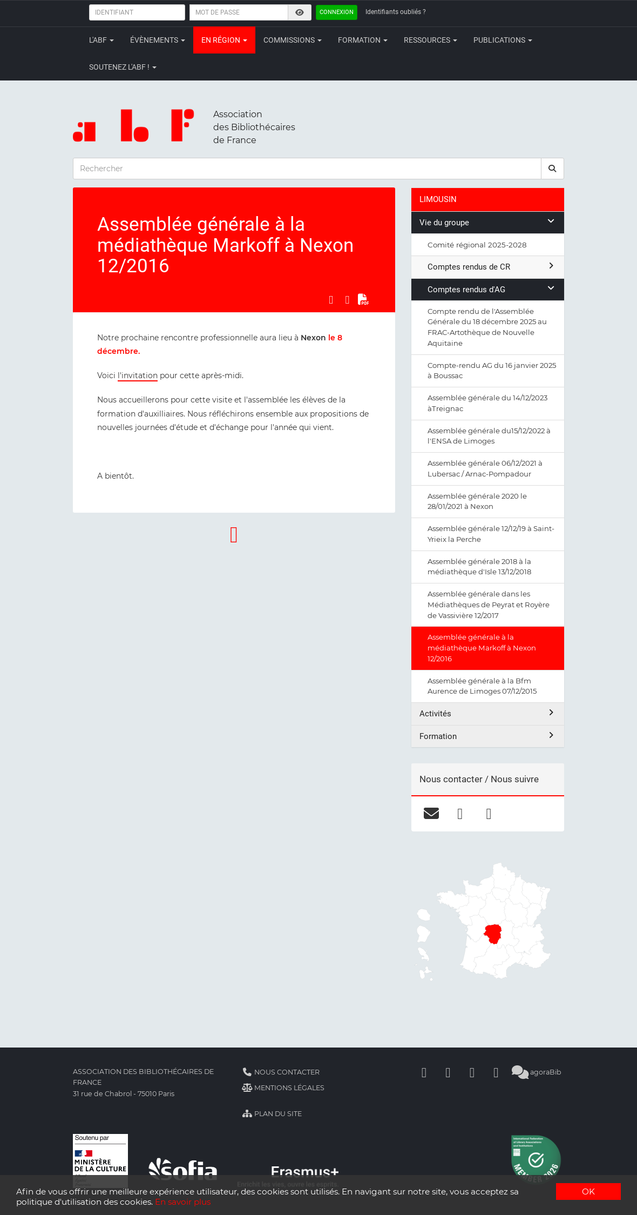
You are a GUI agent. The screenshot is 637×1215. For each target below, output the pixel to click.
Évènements (157, 40)
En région (224, 40)
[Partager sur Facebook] (331, 300)
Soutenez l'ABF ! (123, 67)
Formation (363, 40)
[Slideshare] (496, 1072)
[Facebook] (423, 1072)
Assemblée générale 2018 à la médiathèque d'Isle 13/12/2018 (479, 566)
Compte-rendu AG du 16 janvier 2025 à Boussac (492, 370)
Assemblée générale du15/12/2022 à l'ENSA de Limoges (489, 436)
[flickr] (488, 813)
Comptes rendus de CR (492, 266)
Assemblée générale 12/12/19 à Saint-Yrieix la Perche (491, 533)
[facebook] (460, 813)
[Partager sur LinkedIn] (347, 300)
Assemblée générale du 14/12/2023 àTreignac (487, 403)
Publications (502, 40)
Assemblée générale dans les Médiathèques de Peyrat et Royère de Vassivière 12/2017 (489, 604)
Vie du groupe (487, 222)
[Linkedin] (448, 1072)
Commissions (292, 40)
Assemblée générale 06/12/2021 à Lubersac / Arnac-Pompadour (485, 468)
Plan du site (272, 1114)
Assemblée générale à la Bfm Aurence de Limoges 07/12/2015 (482, 686)
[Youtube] (471, 1072)
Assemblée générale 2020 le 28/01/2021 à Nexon (477, 501)
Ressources (430, 40)
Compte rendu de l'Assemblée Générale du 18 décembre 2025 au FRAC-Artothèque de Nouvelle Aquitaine (487, 327)
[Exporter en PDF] (363, 300)
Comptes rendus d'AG (492, 289)
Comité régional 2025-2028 (477, 244)
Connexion (337, 12)
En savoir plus (183, 1202)
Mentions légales (283, 1088)
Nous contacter (281, 1072)
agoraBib (536, 1072)
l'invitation (138, 375)
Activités (487, 713)
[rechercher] (553, 168)
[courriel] (431, 813)
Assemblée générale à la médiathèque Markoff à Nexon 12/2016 (482, 648)
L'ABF (101, 40)
